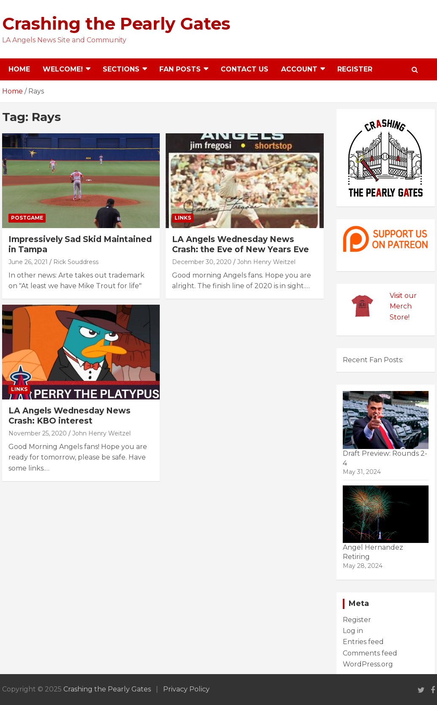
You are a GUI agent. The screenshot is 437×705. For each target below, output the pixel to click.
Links (183, 218)
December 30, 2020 (202, 262)
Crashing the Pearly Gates (116, 23)
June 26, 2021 (28, 262)
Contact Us (244, 69)
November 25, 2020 (37, 433)
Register (354, 69)
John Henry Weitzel (266, 262)
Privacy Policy (186, 689)
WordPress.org (368, 664)
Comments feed (370, 653)
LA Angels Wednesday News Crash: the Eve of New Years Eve (240, 244)
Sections (121, 69)
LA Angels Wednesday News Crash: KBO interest (69, 416)
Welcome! (63, 69)
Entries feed (363, 642)
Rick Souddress (75, 262)
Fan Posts (180, 69)
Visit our (403, 296)
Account (299, 69)
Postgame (27, 218)
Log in (353, 631)
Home (19, 69)
